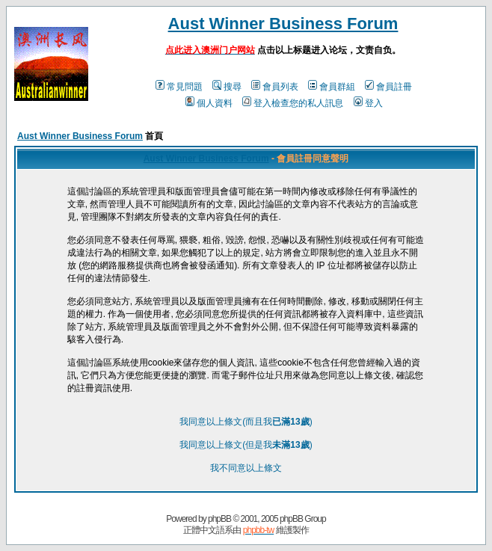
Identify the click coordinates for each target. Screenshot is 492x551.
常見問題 (179, 86)
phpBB (219, 519)
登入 (368, 103)
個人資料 (209, 103)
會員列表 (274, 86)
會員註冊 (388, 86)
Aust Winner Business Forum (283, 23)
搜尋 (227, 86)
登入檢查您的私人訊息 (292, 103)
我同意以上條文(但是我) (245, 445)
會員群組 (331, 86)
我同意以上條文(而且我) (245, 421)
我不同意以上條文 (246, 468)
